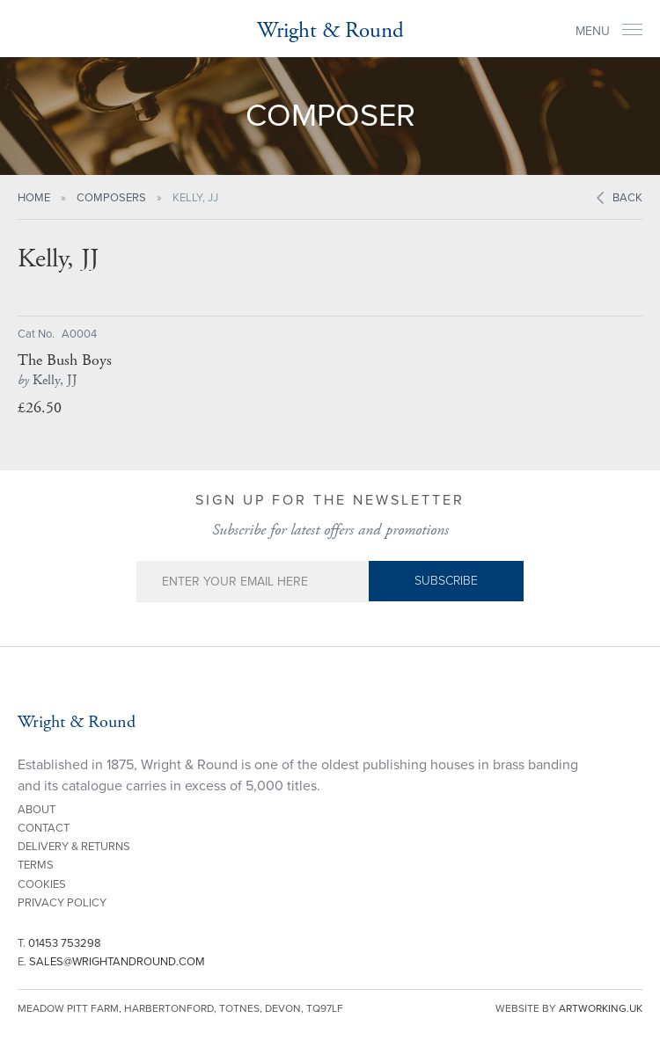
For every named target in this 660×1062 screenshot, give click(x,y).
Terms (36, 865)
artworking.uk (600, 1008)
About (36, 810)
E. (111, 962)
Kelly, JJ (47, 380)
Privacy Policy (62, 903)
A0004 (79, 334)
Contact (44, 828)
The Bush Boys (65, 360)
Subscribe (446, 580)
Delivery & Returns (74, 847)
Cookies (42, 884)
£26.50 (40, 407)
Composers (111, 198)
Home (34, 198)
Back (627, 198)
